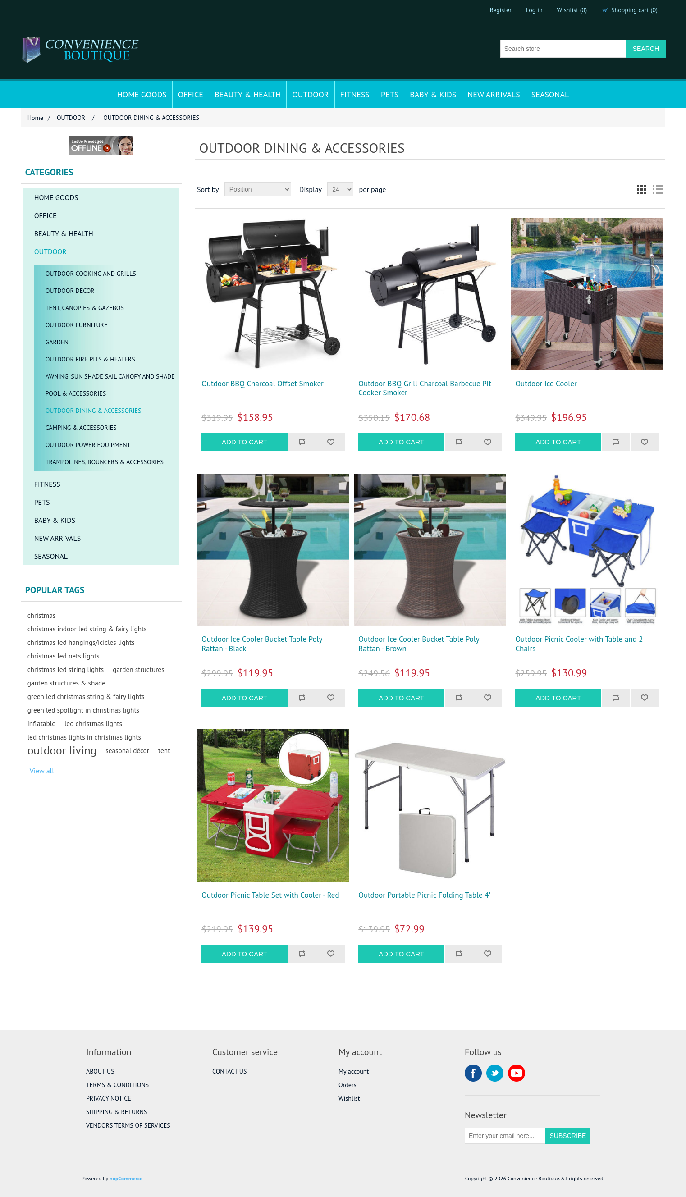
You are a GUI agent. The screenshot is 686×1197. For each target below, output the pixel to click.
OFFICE (190, 94)
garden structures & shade (66, 682)
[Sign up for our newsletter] (505, 1136)
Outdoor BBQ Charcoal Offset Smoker (262, 383)
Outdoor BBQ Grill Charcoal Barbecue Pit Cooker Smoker (424, 388)
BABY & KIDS (433, 94)
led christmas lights (93, 723)
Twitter (494, 1073)
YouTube (516, 1073)
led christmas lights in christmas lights (84, 736)
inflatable (41, 723)
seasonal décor (127, 750)
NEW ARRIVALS (493, 94)
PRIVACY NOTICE (108, 1098)
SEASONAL (550, 94)
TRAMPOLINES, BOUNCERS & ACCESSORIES (105, 462)
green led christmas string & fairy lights (86, 696)
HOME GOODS (142, 94)
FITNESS (355, 94)
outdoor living (62, 750)
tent (164, 750)
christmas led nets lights (63, 655)
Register (501, 10)
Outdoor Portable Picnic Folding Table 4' (424, 895)
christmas (41, 615)
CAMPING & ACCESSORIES (81, 428)
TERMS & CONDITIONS (117, 1085)
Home (35, 118)
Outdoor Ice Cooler (545, 383)
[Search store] (563, 49)
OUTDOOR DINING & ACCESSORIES (94, 411)
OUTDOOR (310, 94)
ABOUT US (100, 1071)
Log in (534, 10)
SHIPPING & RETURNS (116, 1112)
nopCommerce (126, 1178)
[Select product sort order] (257, 189)
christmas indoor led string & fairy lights (87, 628)
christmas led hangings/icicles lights (81, 642)
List (657, 189)
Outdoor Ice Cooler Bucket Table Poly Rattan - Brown (418, 644)
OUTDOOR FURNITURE (77, 325)
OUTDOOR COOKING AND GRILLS (91, 274)
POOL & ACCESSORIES (76, 393)
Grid (641, 189)
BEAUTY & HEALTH (248, 94)
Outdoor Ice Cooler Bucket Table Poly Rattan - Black (261, 644)
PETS (389, 94)
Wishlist (349, 1098)
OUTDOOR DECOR (70, 291)
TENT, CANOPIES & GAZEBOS (85, 308)
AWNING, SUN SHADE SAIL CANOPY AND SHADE (110, 376)
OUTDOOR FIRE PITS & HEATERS (90, 359)
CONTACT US (229, 1071)
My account (353, 1071)
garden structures (138, 669)
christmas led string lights (65, 669)
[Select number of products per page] (340, 189)
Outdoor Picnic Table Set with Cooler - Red (270, 895)
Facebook (473, 1073)
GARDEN (57, 342)
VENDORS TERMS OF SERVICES (128, 1125)
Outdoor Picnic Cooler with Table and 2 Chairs (579, 644)
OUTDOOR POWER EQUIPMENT (88, 445)
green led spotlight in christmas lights (83, 709)
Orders (347, 1085)
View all (42, 770)
